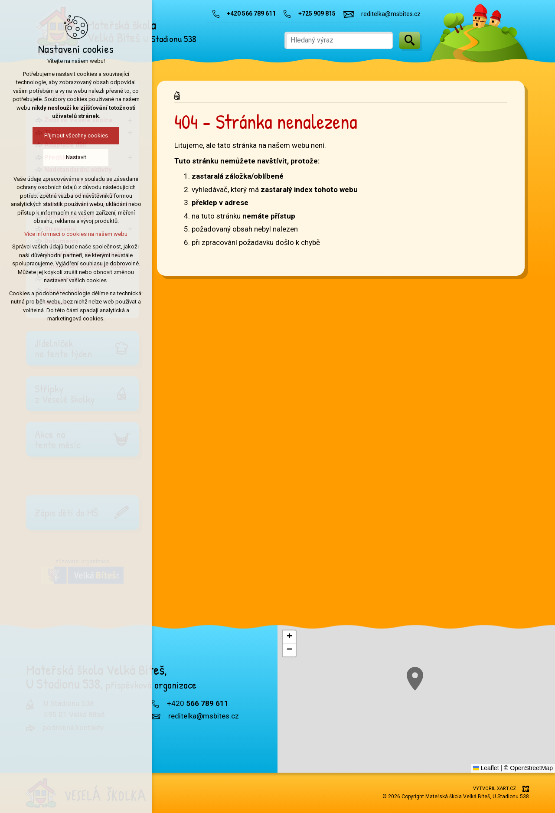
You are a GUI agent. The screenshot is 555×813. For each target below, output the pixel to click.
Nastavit (72, 157)
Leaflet (486, 767)
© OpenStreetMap (528, 767)
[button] (526, 753)
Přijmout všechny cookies (72, 135)
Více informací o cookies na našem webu (71, 234)
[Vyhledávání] (409, 40)
